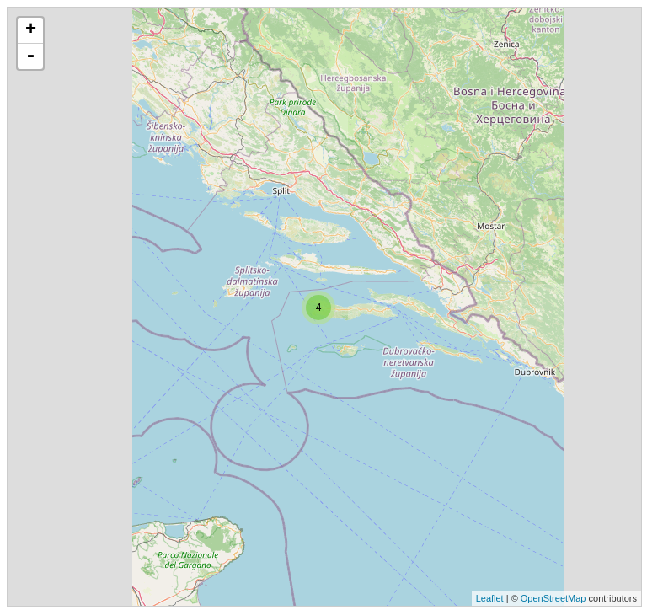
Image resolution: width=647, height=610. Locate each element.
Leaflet (490, 598)
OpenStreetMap (553, 598)
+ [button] (30, 30)
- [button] (30, 56)
